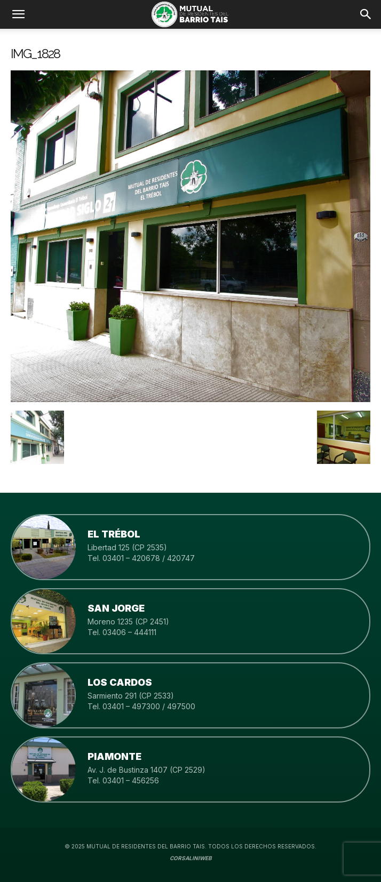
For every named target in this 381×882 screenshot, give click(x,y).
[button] (366, 14)
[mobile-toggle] (18, 14)
